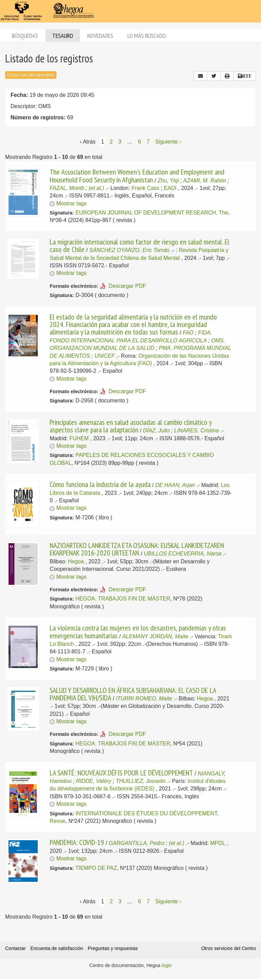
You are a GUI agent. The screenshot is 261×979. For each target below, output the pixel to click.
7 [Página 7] (148, 142)
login (167, 965)
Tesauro (62, 36)
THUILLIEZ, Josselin (141, 781)
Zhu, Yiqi (168, 180)
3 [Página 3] (119, 142)
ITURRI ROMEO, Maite (144, 698)
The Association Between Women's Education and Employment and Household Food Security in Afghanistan (137, 175)
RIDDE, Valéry (93, 781)
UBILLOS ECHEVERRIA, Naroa (183, 554)
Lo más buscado (146, 36)
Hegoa (76, 561)
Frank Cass (145, 188)
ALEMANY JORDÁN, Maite (155, 636)
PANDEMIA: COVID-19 (77, 842)
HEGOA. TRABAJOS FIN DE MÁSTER (122, 599)
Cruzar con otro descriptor (30, 75)
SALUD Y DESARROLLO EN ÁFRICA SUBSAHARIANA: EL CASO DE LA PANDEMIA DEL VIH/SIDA (133, 693)
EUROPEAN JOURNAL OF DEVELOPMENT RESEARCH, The (151, 213)
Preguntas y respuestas (113, 948)
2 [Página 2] (111, 142)
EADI (170, 188)
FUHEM (79, 438)
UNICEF (104, 356)
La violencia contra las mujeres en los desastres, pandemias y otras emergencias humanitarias (138, 631)
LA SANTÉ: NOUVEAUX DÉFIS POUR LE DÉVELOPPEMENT (121, 772)
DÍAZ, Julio (156, 430)
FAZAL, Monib (67, 188)
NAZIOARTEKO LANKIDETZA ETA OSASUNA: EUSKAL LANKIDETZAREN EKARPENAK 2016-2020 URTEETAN (137, 549)
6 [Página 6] (139, 142)
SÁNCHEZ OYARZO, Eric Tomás (129, 250)
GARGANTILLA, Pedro (136, 843)
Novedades (100, 36)
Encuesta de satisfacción (57, 948)
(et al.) (96, 188)
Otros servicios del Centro (228, 948)
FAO (188, 333)
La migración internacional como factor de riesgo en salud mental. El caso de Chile (139, 245)
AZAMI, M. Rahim (204, 180)
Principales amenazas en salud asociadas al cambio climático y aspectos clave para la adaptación (130, 425)
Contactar (15, 948)
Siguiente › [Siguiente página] (168, 142)
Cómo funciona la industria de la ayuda (100, 484)
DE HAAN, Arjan (175, 485)
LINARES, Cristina (196, 430)
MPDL (217, 843)
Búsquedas (25, 36)
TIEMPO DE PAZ (96, 868)
